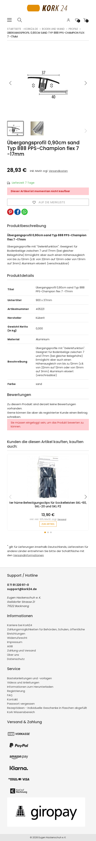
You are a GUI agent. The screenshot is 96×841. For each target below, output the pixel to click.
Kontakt (12, 699)
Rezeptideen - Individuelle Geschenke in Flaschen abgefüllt (47, 708)
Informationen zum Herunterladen (30, 687)
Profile (73, 29)
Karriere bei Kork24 (19, 625)
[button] (86, 83)
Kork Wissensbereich (21, 712)
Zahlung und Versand (21, 650)
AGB (10, 646)
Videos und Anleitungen (23, 682)
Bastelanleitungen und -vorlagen (29, 678)
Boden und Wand (53, 29)
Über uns (13, 655)
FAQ (9, 695)
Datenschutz (16, 659)
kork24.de (31, 29)
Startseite (14, 29)
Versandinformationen (28, 555)
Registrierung (16, 691)
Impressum (14, 642)
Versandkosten (58, 171)
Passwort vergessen (21, 704)
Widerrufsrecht (17, 638)
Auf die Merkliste (48, 202)
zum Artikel (48, 524)
